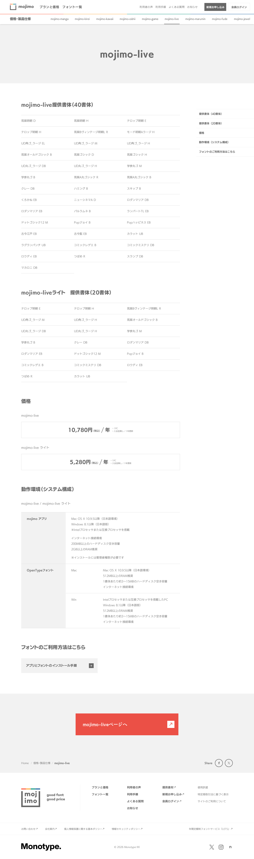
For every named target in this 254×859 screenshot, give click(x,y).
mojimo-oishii (127, 19)
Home (25, 763)
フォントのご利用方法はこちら (217, 152)
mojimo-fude (219, 19)
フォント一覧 (72, 7)
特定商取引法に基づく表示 (213, 794)
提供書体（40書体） (211, 114)
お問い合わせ (28, 829)
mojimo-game (150, 19)
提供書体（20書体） (211, 123)
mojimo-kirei (82, 19)
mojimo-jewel (242, 19)
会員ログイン (239, 7)
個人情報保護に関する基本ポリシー (83, 829)
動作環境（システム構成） (214, 142)
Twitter (229, 763)
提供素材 (167, 787)
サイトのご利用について (212, 801)
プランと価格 (49, 7)
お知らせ (192, 7)
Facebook (219, 763)
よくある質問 (177, 7)
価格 (201, 133)
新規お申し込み (215, 7)
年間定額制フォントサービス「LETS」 (209, 829)
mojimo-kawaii (104, 19)
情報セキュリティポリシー (126, 829)
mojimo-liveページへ (105, 724)
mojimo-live (172, 19)
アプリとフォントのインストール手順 (51, 665)
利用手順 (160, 7)
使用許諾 (203, 787)
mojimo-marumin (195, 19)
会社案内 (50, 829)
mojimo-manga (59, 19)
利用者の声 (146, 7)
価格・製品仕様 (20, 18)
